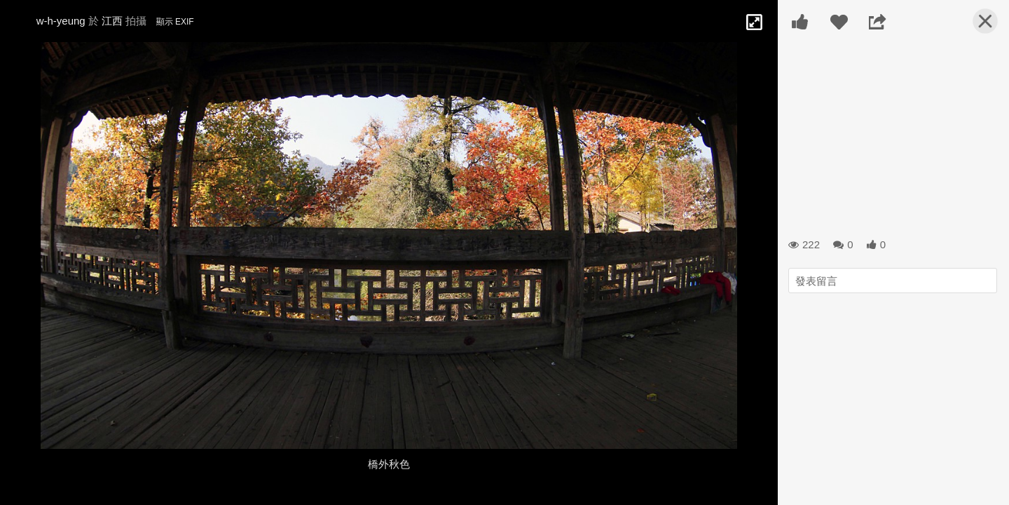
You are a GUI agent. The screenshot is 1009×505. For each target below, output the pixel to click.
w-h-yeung (60, 21)
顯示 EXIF (175, 22)
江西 (112, 21)
